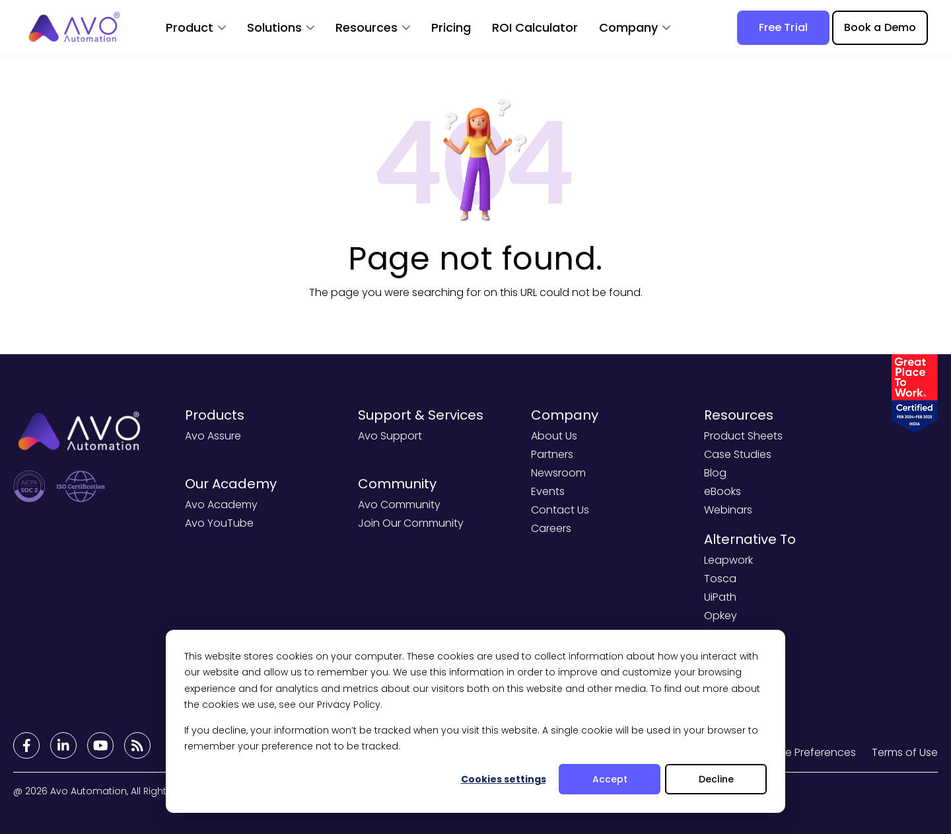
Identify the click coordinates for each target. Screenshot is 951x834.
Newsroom (558, 472)
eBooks (722, 491)
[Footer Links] (26, 745)
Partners (552, 454)
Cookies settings (503, 779)
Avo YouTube (219, 523)
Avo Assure (213, 435)
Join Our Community (411, 523)
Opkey (720, 615)
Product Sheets (743, 435)
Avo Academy (221, 504)
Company (628, 27)
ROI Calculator (535, 27)
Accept (609, 779)
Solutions (274, 27)
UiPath (720, 597)
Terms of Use (905, 752)
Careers (551, 528)
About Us (554, 435)
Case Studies (737, 454)
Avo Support (390, 435)
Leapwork (728, 560)
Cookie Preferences (806, 752)
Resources (366, 27)
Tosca (720, 578)
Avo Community (399, 504)
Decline (716, 779)
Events (548, 491)
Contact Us (560, 509)
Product (189, 27)
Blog (715, 472)
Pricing (451, 27)
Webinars (728, 509)
